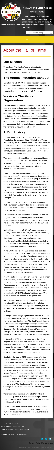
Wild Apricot (32, 447)
